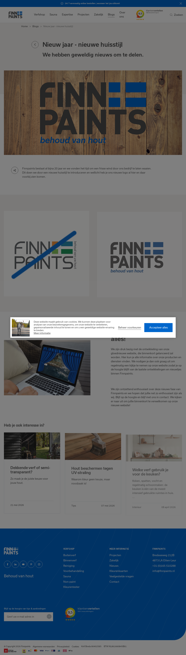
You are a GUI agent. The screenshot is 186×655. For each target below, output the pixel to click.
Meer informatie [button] (42, 333)
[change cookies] (129, 327)
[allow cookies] (158, 327)
